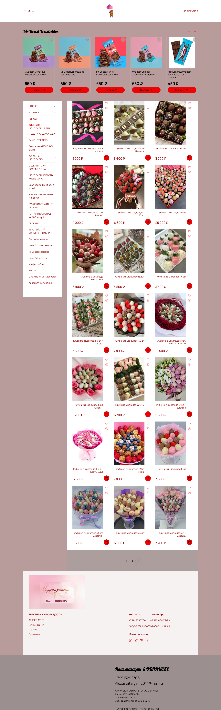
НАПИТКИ (34, 112)
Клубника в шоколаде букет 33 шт (130, 214)
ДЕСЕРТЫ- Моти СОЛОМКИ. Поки (37, 167)
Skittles (33, 270)
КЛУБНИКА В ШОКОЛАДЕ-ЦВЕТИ (39, 126)
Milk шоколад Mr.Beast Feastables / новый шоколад (179, 74)
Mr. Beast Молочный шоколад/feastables (35, 73)
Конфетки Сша (36, 264)
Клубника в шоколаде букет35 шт (91, 278)
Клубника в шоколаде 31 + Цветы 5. (172, 534)
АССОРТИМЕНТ (36, 620)
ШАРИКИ (33, 106)
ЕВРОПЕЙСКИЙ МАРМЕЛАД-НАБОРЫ (40, 231)
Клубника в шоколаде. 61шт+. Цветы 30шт (88, 470)
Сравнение (34, 634)
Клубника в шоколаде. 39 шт (129, 340)
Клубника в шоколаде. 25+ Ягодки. (89, 214)
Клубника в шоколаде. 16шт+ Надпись (129, 150)
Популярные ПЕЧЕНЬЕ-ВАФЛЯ (41, 148)
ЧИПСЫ (33, 118)
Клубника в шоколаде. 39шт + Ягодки (129, 470)
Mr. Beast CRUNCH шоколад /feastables (107, 73)
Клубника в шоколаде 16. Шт (129, 276)
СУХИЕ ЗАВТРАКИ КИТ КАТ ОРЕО (41, 205)
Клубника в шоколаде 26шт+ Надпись (88, 150)
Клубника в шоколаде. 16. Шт (171, 148)
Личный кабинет (36, 624)
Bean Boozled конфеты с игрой (41, 186)
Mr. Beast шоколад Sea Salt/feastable (72, 73)
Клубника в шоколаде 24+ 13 (129, 404)
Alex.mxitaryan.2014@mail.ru (139, 683)
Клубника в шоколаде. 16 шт (171, 276)
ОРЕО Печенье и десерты (42, 276)
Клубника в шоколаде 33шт (130, 532)
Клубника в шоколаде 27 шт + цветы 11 (171, 406)
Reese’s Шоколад (38, 258)
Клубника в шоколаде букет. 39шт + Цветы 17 (171, 342)
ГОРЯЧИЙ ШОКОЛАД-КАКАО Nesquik (40, 215)
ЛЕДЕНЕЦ (34, 223)
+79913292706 (189, 11)
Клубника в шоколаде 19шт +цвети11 (89, 406)
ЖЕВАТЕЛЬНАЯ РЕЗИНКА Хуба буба (42, 196)
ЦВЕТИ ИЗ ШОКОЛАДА (43, 133)
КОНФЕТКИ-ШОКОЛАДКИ (36, 157)
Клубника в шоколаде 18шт (172, 469)
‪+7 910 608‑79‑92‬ (160, 620)
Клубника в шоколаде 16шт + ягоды (88, 342)
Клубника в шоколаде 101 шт (171, 212)
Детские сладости (38, 239)
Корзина (33, 629)
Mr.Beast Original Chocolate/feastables (143, 73)
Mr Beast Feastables (39, 251)
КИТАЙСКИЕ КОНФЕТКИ (41, 245)
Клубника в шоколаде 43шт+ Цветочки (88, 534)
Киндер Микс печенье (40, 282)
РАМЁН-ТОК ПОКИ (38, 140)
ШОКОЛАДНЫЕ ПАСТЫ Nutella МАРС (41, 177)
